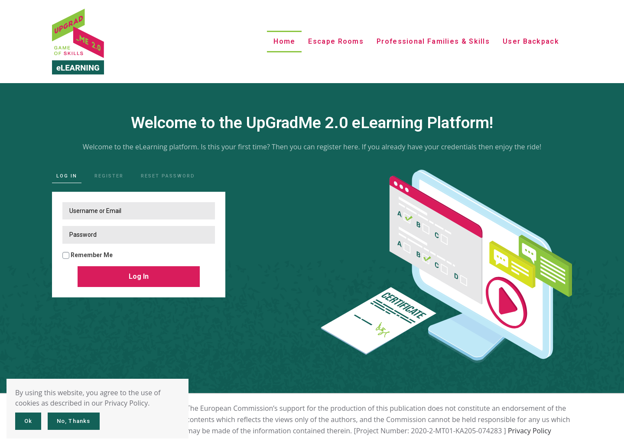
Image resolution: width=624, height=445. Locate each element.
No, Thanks (74, 421)
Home (284, 41)
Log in (66, 176)
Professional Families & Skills (433, 41)
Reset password (168, 176)
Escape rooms (336, 41)
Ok (28, 421)
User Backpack (531, 41)
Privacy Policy (529, 430)
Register (109, 176)
